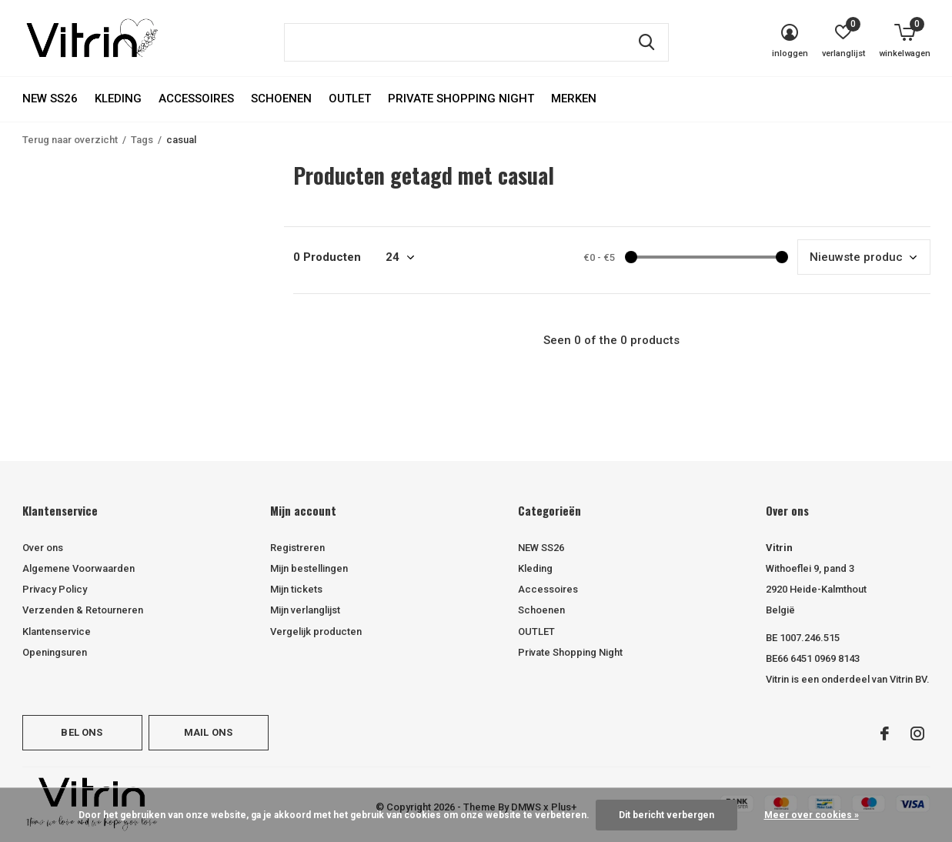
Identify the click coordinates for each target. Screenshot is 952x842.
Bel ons (81, 732)
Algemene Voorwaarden (78, 568)
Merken (573, 98)
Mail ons (208, 732)
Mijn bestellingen (309, 568)
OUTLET (350, 98)
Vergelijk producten (316, 631)
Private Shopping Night (461, 98)
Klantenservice (56, 631)
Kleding (118, 98)
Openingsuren (54, 652)
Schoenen (281, 98)
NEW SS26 (50, 98)
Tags (142, 139)
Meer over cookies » (811, 815)
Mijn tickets (296, 589)
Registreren (297, 547)
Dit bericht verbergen (666, 815)
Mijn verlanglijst (305, 610)
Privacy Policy (54, 589)
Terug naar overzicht (70, 139)
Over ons (42, 547)
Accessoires (196, 98)
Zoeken (647, 42)
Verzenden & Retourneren (82, 610)
